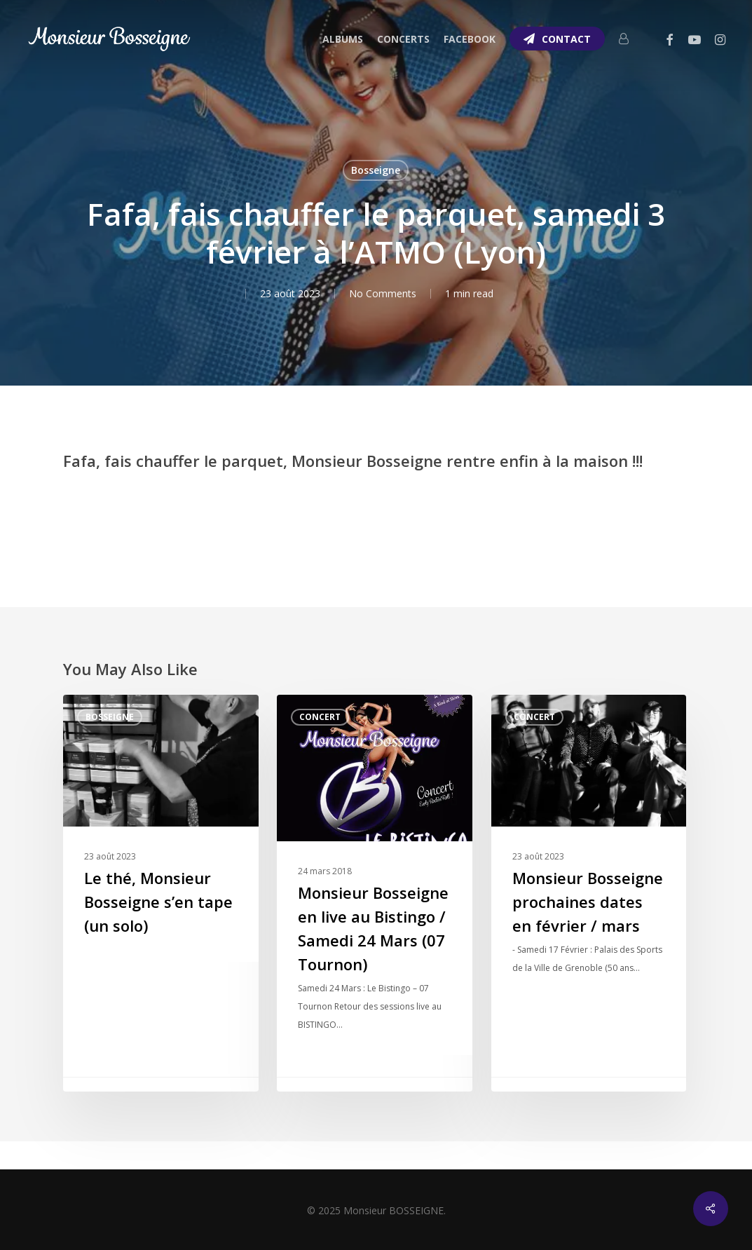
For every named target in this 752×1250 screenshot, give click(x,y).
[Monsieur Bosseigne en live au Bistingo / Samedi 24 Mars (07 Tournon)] (374, 893)
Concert (320, 717)
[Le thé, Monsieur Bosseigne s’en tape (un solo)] (161, 893)
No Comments (382, 293)
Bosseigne (375, 170)
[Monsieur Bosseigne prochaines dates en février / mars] (589, 893)
